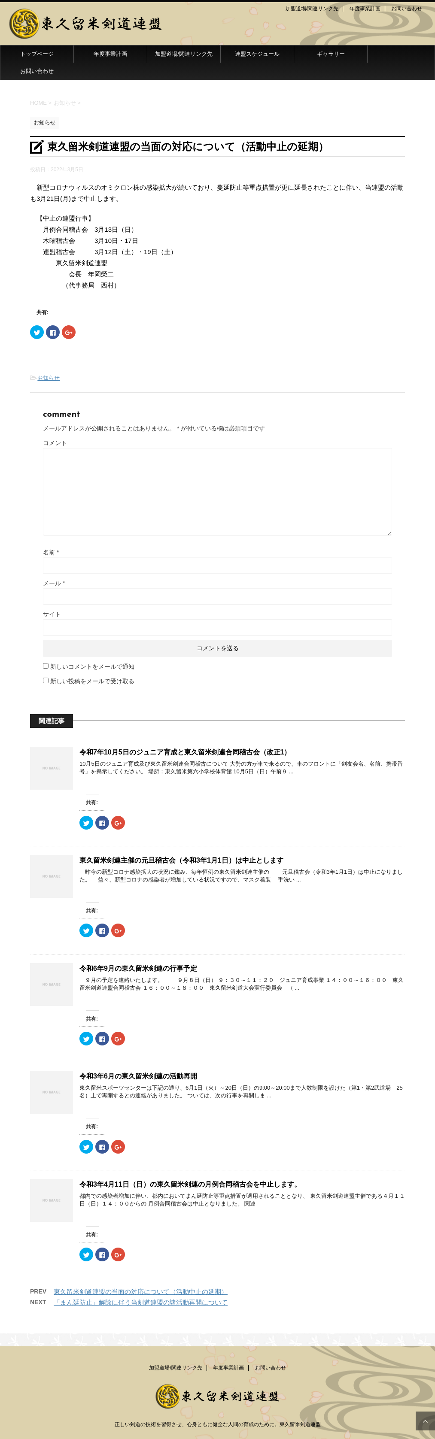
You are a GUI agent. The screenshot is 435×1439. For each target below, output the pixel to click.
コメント (55, 442)
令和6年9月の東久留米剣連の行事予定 (138, 968)
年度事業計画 (365, 9)
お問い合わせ (406, 9)
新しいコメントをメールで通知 (92, 666)
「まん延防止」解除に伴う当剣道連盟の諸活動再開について (141, 1302)
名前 (51, 552)
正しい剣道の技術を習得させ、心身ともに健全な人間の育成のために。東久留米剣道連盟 (218, 1424)
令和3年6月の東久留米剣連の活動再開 (138, 1076)
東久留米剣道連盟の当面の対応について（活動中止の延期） (141, 1291)
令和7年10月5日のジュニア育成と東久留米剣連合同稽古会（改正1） (185, 752)
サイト (52, 614)
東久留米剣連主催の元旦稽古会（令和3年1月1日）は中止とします (181, 860)
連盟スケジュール (257, 54)
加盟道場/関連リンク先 (312, 9)
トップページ (37, 54)
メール (54, 583)
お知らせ (48, 378)
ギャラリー (331, 54)
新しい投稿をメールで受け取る (92, 681)
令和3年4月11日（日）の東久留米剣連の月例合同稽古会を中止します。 (190, 1184)
